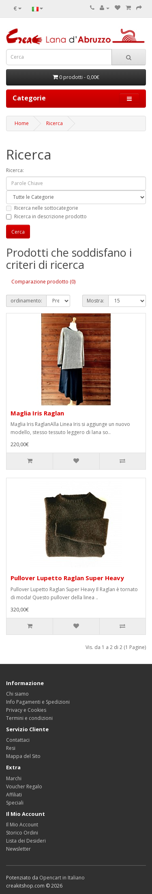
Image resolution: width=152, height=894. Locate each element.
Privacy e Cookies (26, 710)
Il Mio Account (22, 824)
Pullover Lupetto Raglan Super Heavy (67, 578)
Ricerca (54, 123)
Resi (10, 748)
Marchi (13, 778)
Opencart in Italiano (62, 877)
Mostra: (95, 300)
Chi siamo (17, 693)
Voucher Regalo (24, 786)
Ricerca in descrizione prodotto (46, 216)
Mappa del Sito (23, 756)
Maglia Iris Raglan (37, 413)
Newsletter (18, 848)
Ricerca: (15, 170)
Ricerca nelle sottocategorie (42, 207)
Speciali (15, 802)
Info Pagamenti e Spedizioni (38, 701)
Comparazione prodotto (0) (43, 281)
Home (22, 123)
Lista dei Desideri (26, 840)
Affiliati (14, 794)
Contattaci (18, 739)
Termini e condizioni (29, 718)
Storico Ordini (22, 832)
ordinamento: (26, 300)
